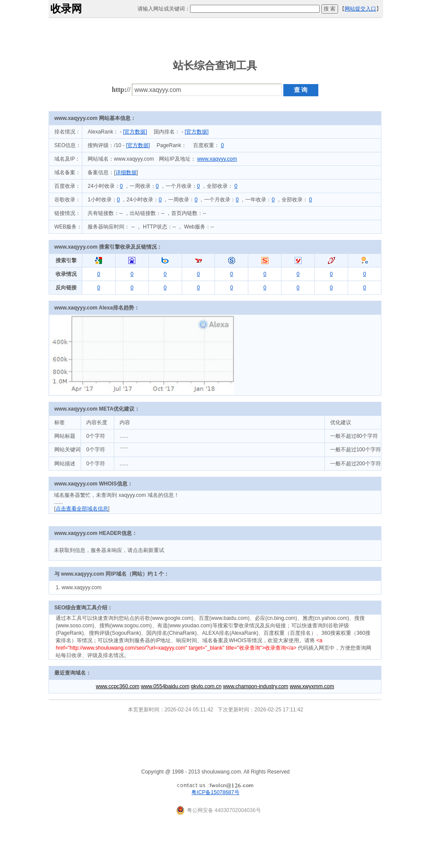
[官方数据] (135, 132)
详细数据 (126, 172)
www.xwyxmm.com (312, 686)
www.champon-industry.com (255, 686)
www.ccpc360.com (117, 686)
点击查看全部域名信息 (82, 509)
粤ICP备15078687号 (215, 792)
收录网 (66, 8)
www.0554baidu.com (165, 686)
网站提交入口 (360, 9)
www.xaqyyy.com (217, 159)
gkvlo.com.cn (206, 686)
